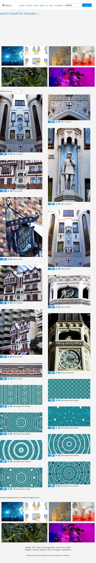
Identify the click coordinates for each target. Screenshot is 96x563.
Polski (49, 550)
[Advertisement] (48, 30)
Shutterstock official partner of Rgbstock (37, 555)
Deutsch (35, 550)
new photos (29, 5)
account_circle (11, 154)
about (68, 547)
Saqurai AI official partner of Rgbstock (59, 555)
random (42, 5)
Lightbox (28, 547)
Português (56, 550)
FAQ (47, 5)
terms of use (60, 547)
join (87, 5)
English (28, 550)
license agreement (48, 547)
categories (22, 5)
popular (36, 5)
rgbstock (6, 5)
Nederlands (66, 550)
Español (43, 550)
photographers (59, 5)
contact (51, 5)
